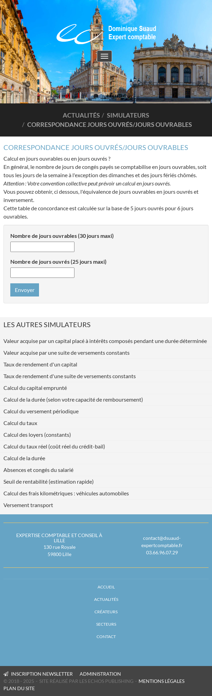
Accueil (106, 586)
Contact (106, 636)
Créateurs (106, 611)
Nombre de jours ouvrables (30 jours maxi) (62, 235)
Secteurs (106, 624)
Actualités (106, 599)
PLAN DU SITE (19, 688)
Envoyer (24, 289)
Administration (100, 674)
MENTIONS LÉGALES (161, 681)
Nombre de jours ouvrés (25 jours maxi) (58, 261)
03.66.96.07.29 (162, 552)
